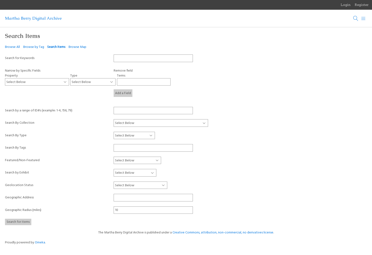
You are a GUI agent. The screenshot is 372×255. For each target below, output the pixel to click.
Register (362, 5)
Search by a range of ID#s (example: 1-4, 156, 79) (38, 110)
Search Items (56, 47)
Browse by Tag (33, 47)
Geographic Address (19, 197)
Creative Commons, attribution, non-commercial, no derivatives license (222, 232)
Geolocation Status (19, 185)
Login (346, 5)
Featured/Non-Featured (22, 160)
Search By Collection (19, 123)
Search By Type (16, 135)
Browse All (12, 47)
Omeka (40, 242)
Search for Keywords (19, 58)
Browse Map (77, 47)
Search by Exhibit (17, 172)
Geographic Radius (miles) (23, 210)
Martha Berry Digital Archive (33, 18)
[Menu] (363, 18)
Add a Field (123, 93)
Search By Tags (15, 147)
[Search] (356, 18)
